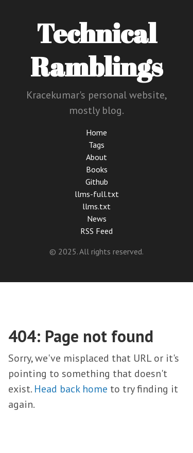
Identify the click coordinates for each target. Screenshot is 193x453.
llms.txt (96, 206)
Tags (96, 145)
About (96, 157)
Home (96, 132)
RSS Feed (96, 231)
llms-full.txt (97, 194)
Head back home (71, 389)
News (97, 218)
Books (97, 169)
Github (96, 181)
